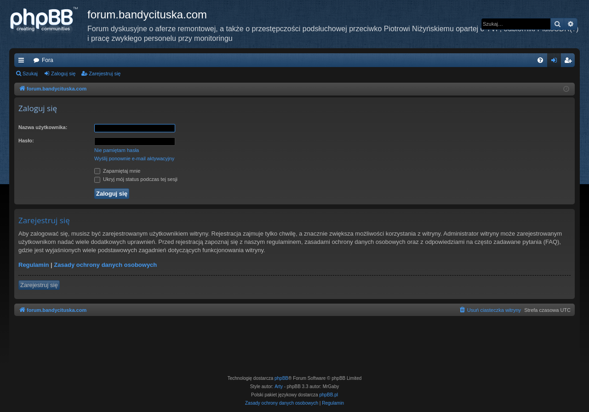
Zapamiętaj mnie (117, 171)
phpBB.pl (328, 394)
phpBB (281, 378)
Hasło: (26, 140)
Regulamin (33, 264)
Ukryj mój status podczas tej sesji (135, 179)
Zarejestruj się (104, 73)
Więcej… (23, 62)
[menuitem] (540, 60)
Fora (47, 60)
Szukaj (30, 73)
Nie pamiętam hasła (116, 150)
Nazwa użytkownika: (42, 127)
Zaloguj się (63, 73)
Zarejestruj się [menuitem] (570, 62)
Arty (278, 386)
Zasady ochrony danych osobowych (105, 264)
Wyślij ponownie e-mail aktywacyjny (134, 158)
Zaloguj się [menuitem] (556, 62)
